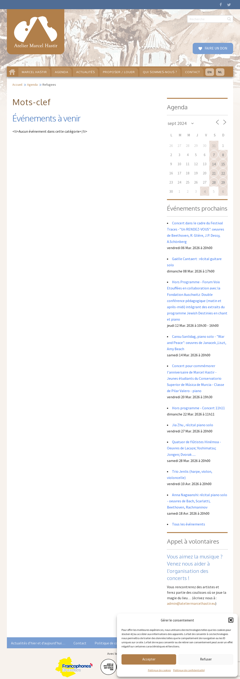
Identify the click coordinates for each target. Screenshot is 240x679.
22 (223, 173)
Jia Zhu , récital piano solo (192, 425)
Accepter (148, 659)
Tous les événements (188, 524)
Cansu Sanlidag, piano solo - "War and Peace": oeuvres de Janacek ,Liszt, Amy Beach (196, 342)
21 (214, 173)
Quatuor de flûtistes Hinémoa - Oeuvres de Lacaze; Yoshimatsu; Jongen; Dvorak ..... (194, 448)
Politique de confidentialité (189, 670)
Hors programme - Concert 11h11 (198, 408)
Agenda (32, 84)
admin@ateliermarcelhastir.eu (191, 603)
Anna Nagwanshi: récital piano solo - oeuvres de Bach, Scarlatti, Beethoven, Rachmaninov (197, 500)
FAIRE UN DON (215, 48)
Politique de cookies (159, 670)
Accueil (17, 84)
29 (223, 182)
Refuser (206, 659)
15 (223, 164)
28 (214, 182)
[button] (231, 620)
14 (214, 164)
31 (214, 145)
